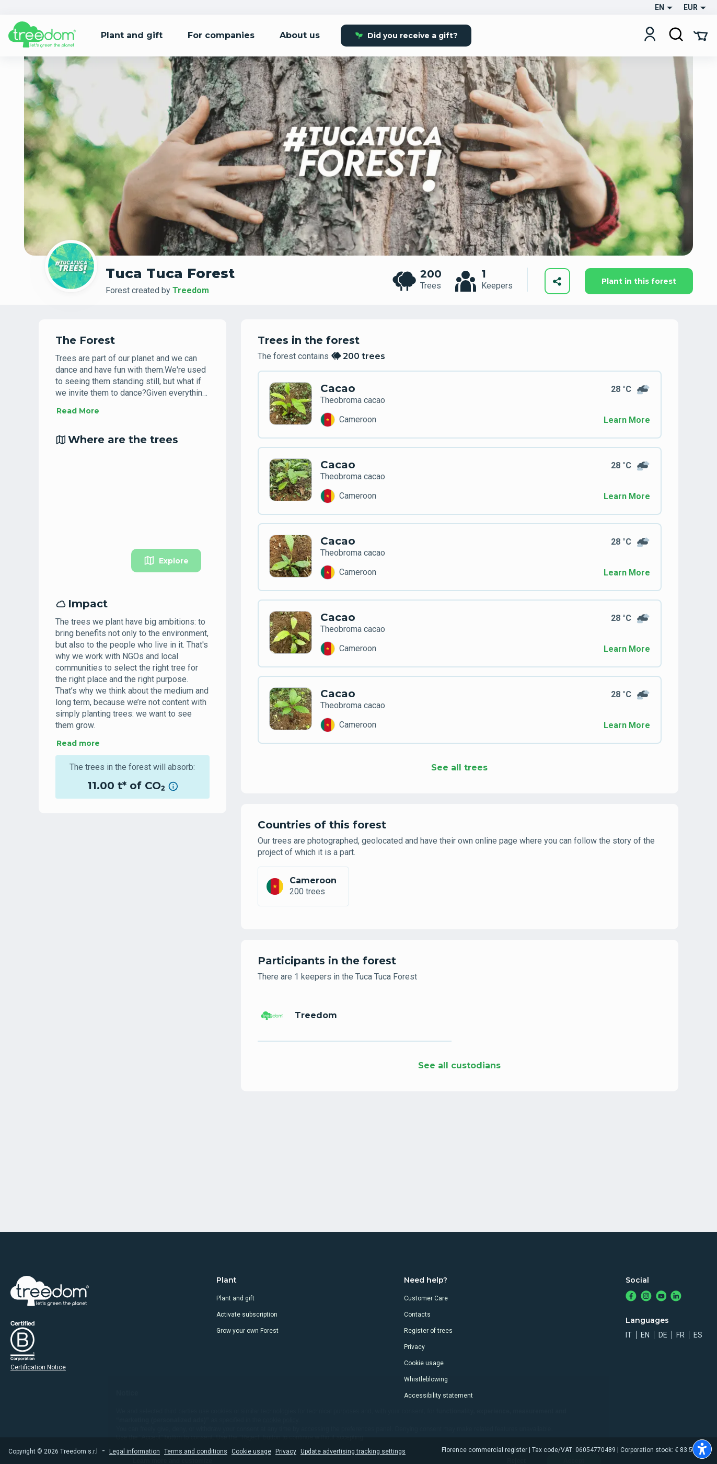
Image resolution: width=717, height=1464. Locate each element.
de (662, 1335)
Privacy (414, 1347)
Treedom (190, 290)
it (629, 1335)
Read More (77, 411)
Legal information (134, 1451)
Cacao (337, 388)
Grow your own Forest (247, 1330)
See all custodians (459, 1065)
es (697, 1335)
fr (680, 1335)
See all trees (459, 768)
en (645, 1335)
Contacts (417, 1314)
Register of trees (428, 1330)
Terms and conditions (195, 1451)
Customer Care (426, 1298)
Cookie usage (424, 1363)
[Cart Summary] (700, 35)
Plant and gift (235, 1298)
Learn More (627, 420)
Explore (166, 560)
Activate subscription (246, 1314)
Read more (78, 743)
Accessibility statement (438, 1395)
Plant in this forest (639, 281)
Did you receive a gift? (406, 35)
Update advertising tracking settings (353, 1451)
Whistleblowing (426, 1379)
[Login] (650, 35)
